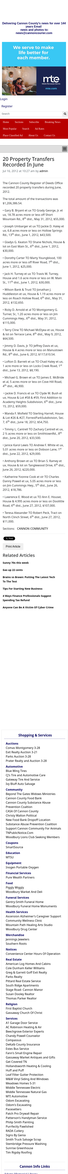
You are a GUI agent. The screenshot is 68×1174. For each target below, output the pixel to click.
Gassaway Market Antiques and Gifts (30, 1057)
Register (7, 106)
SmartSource (14, 847)
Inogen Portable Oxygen (22, 867)
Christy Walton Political (21, 815)
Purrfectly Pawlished (19, 1126)
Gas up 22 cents (13, 570)
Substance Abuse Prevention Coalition (31, 824)
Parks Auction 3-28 (18, 756)
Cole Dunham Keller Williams (25, 968)
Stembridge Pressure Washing (26, 1144)
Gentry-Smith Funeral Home (25, 902)
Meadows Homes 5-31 (21, 1083)
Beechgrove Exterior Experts (25, 1031)
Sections (19, 122)
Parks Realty (14, 977)
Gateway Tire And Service (23, 779)
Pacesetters (13, 1109)
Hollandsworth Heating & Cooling (28, 1066)
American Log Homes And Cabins (28, 964)
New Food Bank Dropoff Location (28, 820)
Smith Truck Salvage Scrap (23, 1139)
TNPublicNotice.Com (19, 833)
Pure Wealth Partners (20, 877)
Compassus (13, 1040)
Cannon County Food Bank (24, 798)
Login (4, 99)
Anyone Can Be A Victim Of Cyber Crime (28, 607)
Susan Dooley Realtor (20, 994)
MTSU (10, 857)
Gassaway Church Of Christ (24, 1013)
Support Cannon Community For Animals (33, 828)
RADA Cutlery (15, 1131)
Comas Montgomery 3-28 (23, 748)
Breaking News (52, 122)
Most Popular (10, 128)
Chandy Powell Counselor (23, 1036)
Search (25, 128)
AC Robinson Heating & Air (24, 1027)
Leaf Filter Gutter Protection (24, 1075)
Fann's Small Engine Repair (24, 1053)
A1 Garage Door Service (22, 1023)
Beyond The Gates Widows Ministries (30, 794)
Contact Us (49, 135)
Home (6, 122)
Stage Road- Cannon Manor (24, 990)
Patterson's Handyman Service (26, 1118)
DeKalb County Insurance (23, 1044)
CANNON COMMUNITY (32, 529)
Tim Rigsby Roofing (19, 1152)
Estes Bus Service (17, 1049)
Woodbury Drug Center (21, 929)
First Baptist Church (19, 1008)
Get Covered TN (16, 1062)
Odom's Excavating (18, 1105)
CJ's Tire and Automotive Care (26, 775)
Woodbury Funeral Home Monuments (31, 906)
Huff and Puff (15, 1070)
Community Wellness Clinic (24, 921)
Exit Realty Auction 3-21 (21, 752)
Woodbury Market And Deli (24, 892)
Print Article (13, 546)
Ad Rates (39, 128)
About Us (33, 135)
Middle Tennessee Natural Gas (26, 1092)
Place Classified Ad (13, 135)
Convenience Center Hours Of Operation (33, 954)
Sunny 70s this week (16, 562)
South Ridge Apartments (22, 985)
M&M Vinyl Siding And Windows (27, 1079)
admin (43, 171)
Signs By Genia (16, 1135)
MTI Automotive (16, 1096)
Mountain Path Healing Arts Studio (29, 925)
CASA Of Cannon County (22, 811)
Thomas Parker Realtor (21, 998)
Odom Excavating (18, 1101)
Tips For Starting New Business (22, 588)
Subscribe (34, 122)
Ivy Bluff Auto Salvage (20, 784)
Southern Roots (16, 944)
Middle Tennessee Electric (23, 1088)
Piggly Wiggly (15, 887)
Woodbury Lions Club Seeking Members (33, 837)
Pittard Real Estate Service (23, 981)
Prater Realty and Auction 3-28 (26, 761)
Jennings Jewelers (17, 939)
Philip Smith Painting (20, 1122)
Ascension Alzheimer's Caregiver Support (33, 916)
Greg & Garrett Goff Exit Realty (26, 972)
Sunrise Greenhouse (19, 1148)
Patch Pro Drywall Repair (22, 1114)
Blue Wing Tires (16, 771)
